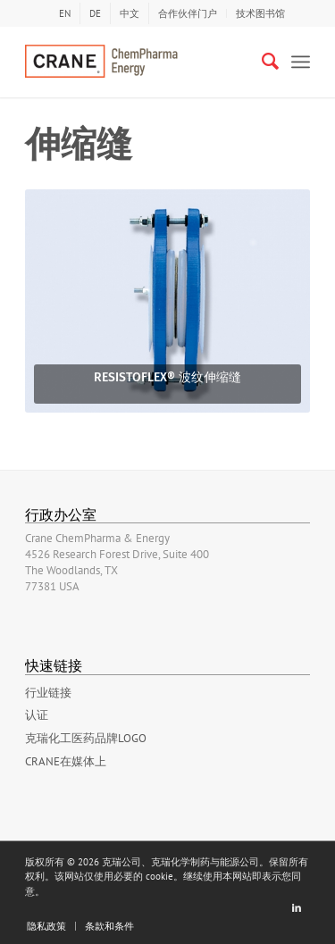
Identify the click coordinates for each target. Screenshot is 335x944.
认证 (36, 715)
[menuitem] (65, 13)
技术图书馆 (260, 13)
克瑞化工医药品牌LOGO (86, 738)
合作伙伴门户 (187, 13)
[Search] (261, 61)
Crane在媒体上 (65, 761)
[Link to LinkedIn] (296, 907)
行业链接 (48, 692)
